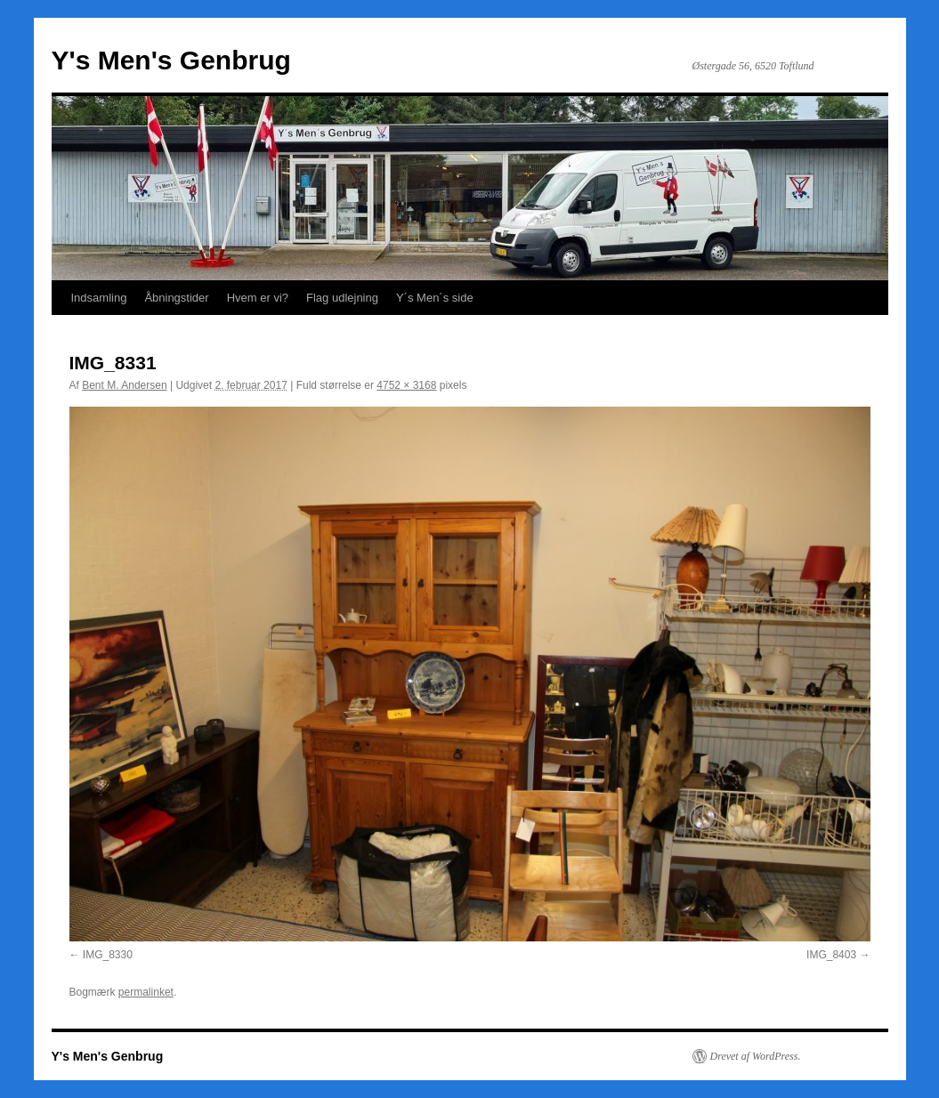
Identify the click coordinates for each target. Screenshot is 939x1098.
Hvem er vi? (257, 297)
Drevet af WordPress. (755, 1056)
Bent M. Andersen (124, 385)
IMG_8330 (108, 955)
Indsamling (99, 297)
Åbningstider (176, 297)
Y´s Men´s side (435, 297)
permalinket (146, 992)
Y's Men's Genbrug (171, 60)
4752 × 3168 (406, 385)
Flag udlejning (342, 297)
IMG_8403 (831, 955)
